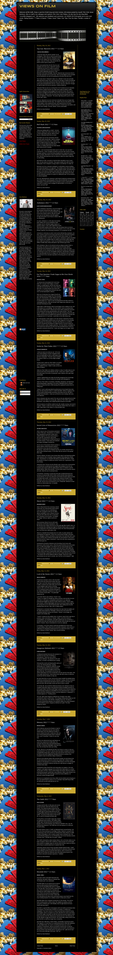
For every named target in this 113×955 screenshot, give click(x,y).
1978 (87, 217)
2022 (42, 115)
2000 (81, 225)
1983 (81, 224)
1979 (91, 217)
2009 (90, 225)
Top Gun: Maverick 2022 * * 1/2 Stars (50, 49)
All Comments (24, 394)
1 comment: (56, 711)
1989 (93, 218)
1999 (93, 215)
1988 (89, 218)
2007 (85, 221)
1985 (84, 224)
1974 (81, 215)
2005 (84, 225)
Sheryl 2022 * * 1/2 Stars (46, 501)
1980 (88, 222)
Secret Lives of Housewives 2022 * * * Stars (52, 425)
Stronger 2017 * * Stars (86, 155)
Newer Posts (40, 945)
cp (22, 384)
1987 (85, 218)
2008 (87, 225)
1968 (88, 221)
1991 (89, 215)
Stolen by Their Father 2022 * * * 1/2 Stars (52, 346)
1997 (87, 219)
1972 (91, 221)
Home (19, 24)
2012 (81, 214)
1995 (82, 219)
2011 (91, 214)
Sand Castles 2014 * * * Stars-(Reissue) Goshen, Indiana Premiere (86, 111)
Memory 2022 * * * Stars (46, 722)
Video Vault (84, 212)
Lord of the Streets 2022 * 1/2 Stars (49, 574)
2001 (81, 221)
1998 (91, 219)
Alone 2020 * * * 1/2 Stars (87, 100)
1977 (84, 222)
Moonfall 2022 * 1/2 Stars (46, 872)
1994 (88, 224)
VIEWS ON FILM (37, 6)
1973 (81, 222)
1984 (86, 214)
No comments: (58, 113)
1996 (91, 224)
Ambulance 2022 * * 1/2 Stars (47, 203)
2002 (82, 217)
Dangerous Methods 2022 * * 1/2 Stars (50, 648)
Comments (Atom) (47, 948)
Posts (22, 391)
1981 (85, 215)
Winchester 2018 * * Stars (87, 197)
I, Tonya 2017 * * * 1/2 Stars (87, 177)
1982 (91, 222)
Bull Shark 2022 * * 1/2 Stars (47, 124)
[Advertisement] (25, 67)
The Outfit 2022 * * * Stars (46, 799)
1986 (81, 218)
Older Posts (72, 945)
